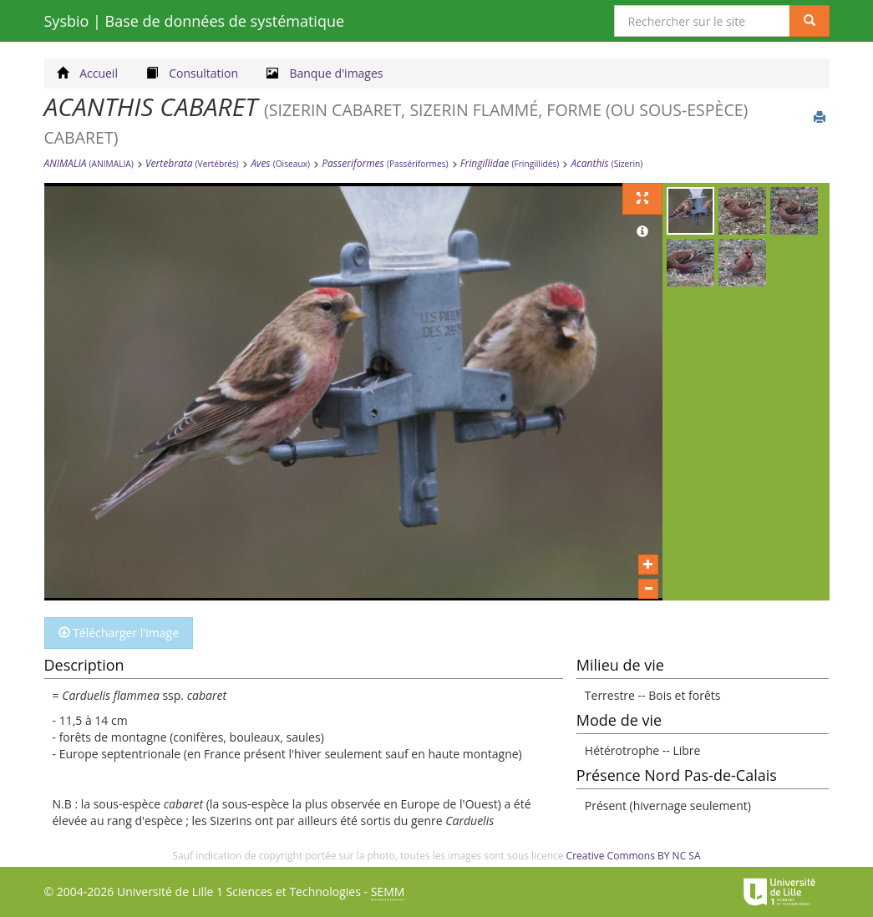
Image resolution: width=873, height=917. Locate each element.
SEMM (388, 891)
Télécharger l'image (119, 633)
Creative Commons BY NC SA (633, 856)
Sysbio (194, 21)
